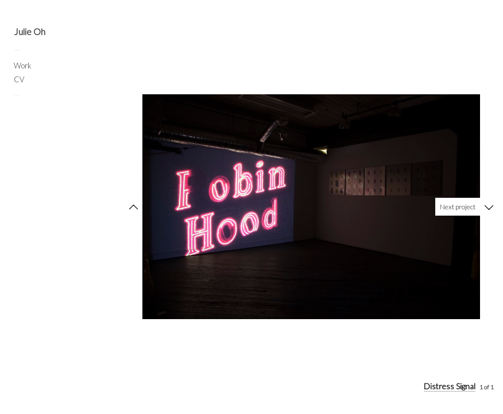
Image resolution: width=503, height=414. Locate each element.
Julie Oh (29, 31)
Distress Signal (449, 386)
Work (23, 65)
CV (19, 79)
